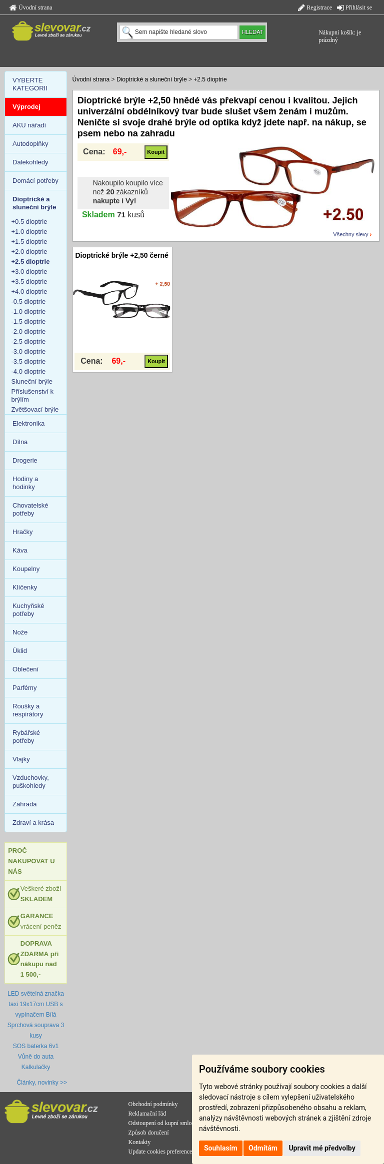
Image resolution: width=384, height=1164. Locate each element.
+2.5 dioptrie (210, 79)
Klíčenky (24, 587)
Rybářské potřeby (26, 736)
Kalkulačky (36, 1067)
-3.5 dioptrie (29, 361)
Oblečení (25, 669)
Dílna (20, 442)
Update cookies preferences (161, 1151)
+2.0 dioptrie (30, 251)
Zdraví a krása (33, 822)
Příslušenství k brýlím (33, 395)
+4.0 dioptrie (30, 291)
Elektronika (28, 423)
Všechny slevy (350, 234)
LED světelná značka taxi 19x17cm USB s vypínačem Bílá (36, 1004)
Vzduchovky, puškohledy (30, 781)
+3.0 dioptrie (30, 271)
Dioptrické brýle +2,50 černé (121, 255)
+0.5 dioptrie (30, 221)
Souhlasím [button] (221, 1148)
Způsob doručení (148, 1132)
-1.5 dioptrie (29, 321)
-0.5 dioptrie (29, 301)
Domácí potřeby (35, 180)
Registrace (315, 7)
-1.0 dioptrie (29, 311)
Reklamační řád (147, 1113)
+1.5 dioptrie (30, 241)
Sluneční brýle (32, 381)
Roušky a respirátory (27, 710)
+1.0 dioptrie (30, 231)
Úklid (19, 650)
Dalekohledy (30, 162)
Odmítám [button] (263, 1148)
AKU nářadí (29, 125)
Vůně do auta (36, 1056)
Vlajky (21, 759)
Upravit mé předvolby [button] (321, 1148)
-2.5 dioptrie (29, 341)
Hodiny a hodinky (25, 483)
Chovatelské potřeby (30, 509)
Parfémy (24, 687)
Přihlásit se (354, 7)
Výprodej (26, 106)
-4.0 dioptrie (29, 371)
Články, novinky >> (42, 1082)
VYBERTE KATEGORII (30, 84)
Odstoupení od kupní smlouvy (164, 1123)
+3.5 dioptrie (30, 281)
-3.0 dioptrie (29, 351)
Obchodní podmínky (153, 1104)
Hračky (22, 532)
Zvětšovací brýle (35, 409)
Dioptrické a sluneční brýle (151, 79)
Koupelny (26, 569)
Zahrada (24, 804)
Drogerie (25, 460)
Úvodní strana (31, 7)
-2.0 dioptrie (29, 331)
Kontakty (139, 1142)
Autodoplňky (30, 143)
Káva (20, 550)
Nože (20, 632)
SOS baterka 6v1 (35, 1046)
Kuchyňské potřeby (28, 609)
